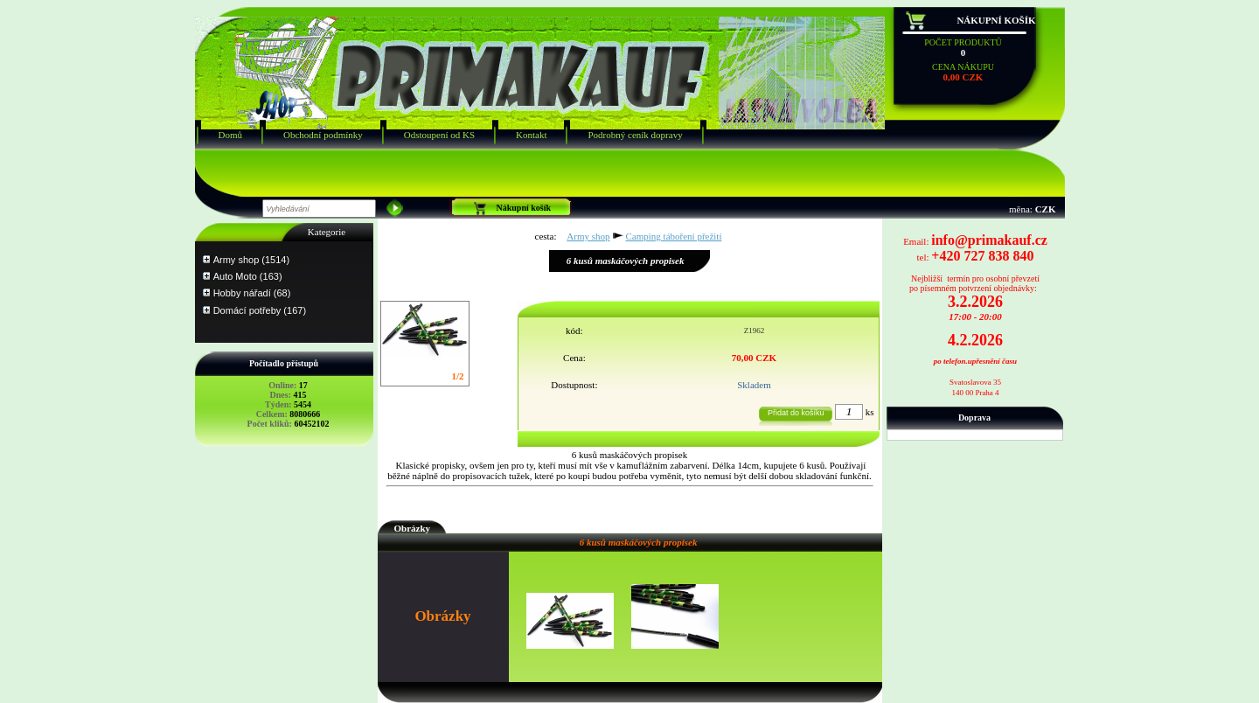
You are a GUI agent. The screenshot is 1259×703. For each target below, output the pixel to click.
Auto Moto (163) (247, 276)
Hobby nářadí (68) (252, 293)
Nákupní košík (995, 20)
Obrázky (412, 528)
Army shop (588, 236)
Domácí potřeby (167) (259, 310)
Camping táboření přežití (674, 236)
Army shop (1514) (251, 259)
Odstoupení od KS (439, 134)
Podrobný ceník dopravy (635, 134)
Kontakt (531, 134)
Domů (231, 134)
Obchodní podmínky (323, 134)
